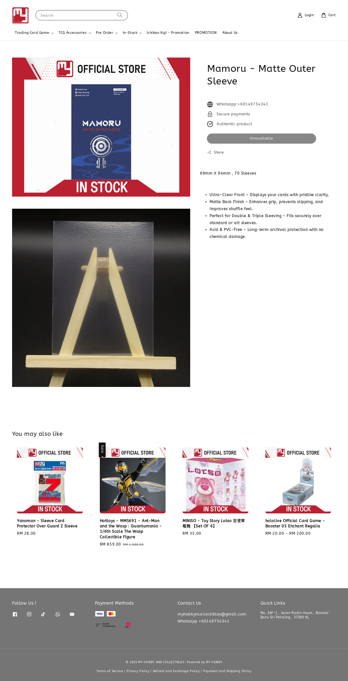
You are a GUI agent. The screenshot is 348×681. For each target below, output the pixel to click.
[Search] (120, 15)
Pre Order (104, 33)
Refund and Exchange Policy (176, 671)
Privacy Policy (138, 671)
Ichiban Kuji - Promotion (168, 33)
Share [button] (215, 152)
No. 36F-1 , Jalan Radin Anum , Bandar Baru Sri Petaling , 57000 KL (295, 615)
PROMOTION (206, 33)
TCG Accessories (72, 33)
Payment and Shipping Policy (227, 671)
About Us (230, 33)
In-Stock (130, 33)
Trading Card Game (32, 33)
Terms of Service (109, 671)
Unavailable (261, 138)
